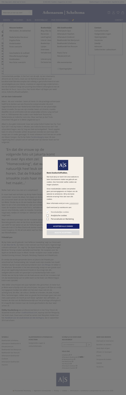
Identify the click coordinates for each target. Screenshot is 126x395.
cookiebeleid (73, 203)
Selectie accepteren (63, 233)
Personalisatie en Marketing (62, 219)
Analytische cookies (59, 215)
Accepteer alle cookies (63, 226)
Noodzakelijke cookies (60, 212)
